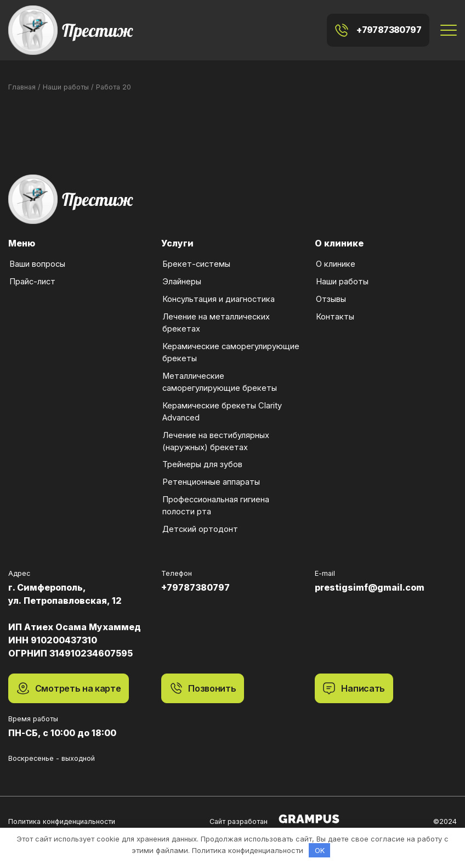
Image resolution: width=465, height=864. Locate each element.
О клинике (335, 254)
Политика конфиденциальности (61, 811)
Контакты (334, 306)
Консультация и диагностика (218, 289)
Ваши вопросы (36, 254)
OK (320, 850)
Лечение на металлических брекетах (215, 312)
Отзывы (330, 289)
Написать (354, 678)
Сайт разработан (274, 808)
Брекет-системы (195, 254)
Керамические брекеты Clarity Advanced (221, 401)
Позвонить (202, 678)
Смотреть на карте (68, 678)
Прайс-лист (31, 271)
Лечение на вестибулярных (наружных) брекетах (215, 430)
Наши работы (341, 271)
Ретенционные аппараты (210, 472)
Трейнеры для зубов (201, 454)
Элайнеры (181, 271)
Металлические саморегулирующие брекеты (219, 371)
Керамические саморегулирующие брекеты (230, 341)
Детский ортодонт (199, 519)
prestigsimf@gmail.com (369, 576)
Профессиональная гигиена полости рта (215, 495)
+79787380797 (378, 24)
